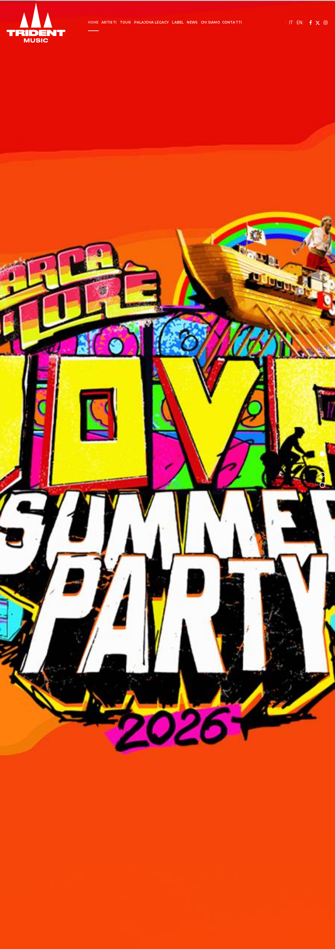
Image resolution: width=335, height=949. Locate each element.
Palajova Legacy (151, 22)
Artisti (108, 22)
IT (291, 22)
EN (299, 22)
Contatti (232, 22)
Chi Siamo (210, 22)
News (192, 22)
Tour (125, 22)
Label (178, 22)
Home (93, 22)
